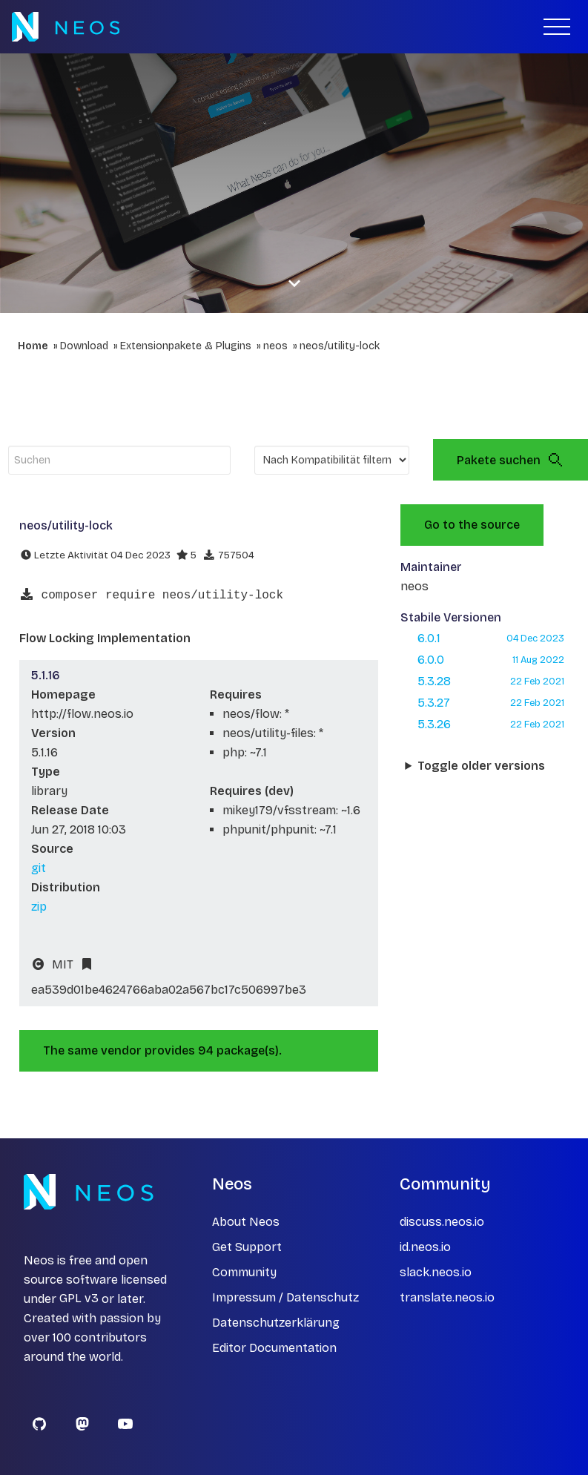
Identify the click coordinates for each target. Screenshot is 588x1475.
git (38, 868)
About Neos (246, 1222)
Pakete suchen (510, 460)
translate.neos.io (447, 1297)
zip (39, 907)
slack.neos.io (436, 1272)
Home (33, 346)
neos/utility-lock (340, 346)
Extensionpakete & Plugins (185, 346)
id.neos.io (425, 1247)
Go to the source (472, 525)
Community (244, 1272)
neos (275, 346)
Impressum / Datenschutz (285, 1297)
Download (84, 346)
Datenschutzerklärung (276, 1323)
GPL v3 (79, 1299)
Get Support (247, 1247)
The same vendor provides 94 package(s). (162, 1050)
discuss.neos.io (442, 1222)
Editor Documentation (274, 1348)
